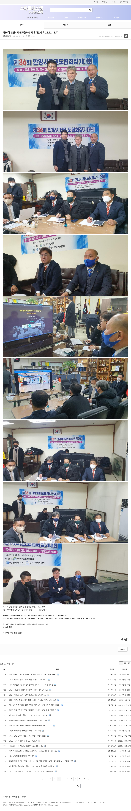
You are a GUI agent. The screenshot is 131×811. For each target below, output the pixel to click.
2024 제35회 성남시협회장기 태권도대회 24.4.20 (28, 690)
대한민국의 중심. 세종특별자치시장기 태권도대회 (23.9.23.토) (33, 751)
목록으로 (122, 649)
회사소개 (6, 797)
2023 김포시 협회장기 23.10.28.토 (23, 741)
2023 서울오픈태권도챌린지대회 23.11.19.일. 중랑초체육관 (32, 710)
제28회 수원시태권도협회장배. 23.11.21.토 (26, 746)
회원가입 (104, 2)
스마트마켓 (82, 18)
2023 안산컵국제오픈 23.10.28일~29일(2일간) (27, 736)
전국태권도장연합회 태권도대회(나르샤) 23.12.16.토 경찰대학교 (34, 705)
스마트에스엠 (7, 36)
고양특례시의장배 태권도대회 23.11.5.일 (25, 731)
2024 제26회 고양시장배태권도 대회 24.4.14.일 (28, 695)
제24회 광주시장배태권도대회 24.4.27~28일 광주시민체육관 (32, 674)
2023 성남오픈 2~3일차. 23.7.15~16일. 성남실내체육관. (31, 771)
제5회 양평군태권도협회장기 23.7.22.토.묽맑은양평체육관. (32, 766)
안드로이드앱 (124, 2)
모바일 (114, 2)
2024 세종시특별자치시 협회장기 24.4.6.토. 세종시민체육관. (32, 700)
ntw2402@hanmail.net (12, 805)
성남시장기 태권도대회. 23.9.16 (21, 756)
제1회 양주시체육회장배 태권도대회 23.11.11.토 (28, 720)
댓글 (65, 25)
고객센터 (116, 18)
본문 (22, 25)
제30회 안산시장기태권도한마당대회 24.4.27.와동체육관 (31, 685)
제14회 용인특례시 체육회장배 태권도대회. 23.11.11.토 (30, 725)
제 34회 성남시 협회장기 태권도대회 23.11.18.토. (28, 715)
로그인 (96, 2)
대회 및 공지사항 (32, 18)
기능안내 (51, 18)
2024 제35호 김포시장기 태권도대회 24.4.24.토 (28, 679)
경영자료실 (99, 18)
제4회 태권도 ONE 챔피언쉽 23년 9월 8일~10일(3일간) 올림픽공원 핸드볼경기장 (41, 761)
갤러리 (66, 18)
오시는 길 (16, 797)
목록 (109, 25)
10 (84, 779)
